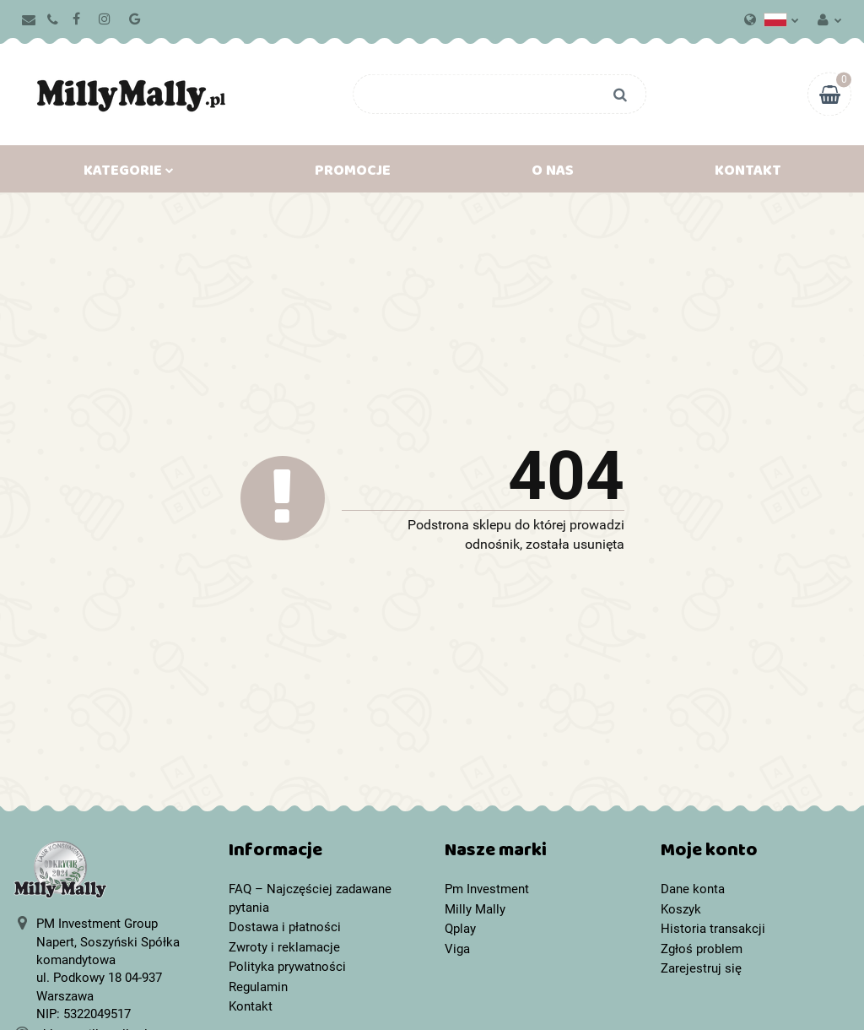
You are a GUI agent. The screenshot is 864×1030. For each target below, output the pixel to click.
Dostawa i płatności (285, 927)
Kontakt (748, 174)
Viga (457, 949)
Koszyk (681, 909)
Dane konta (693, 889)
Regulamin (258, 987)
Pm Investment (487, 889)
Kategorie (129, 174)
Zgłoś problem (701, 949)
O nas (553, 174)
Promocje (353, 174)
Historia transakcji (713, 928)
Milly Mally (475, 909)
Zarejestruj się (701, 968)
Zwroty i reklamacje (284, 947)
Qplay (460, 928)
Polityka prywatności (287, 966)
